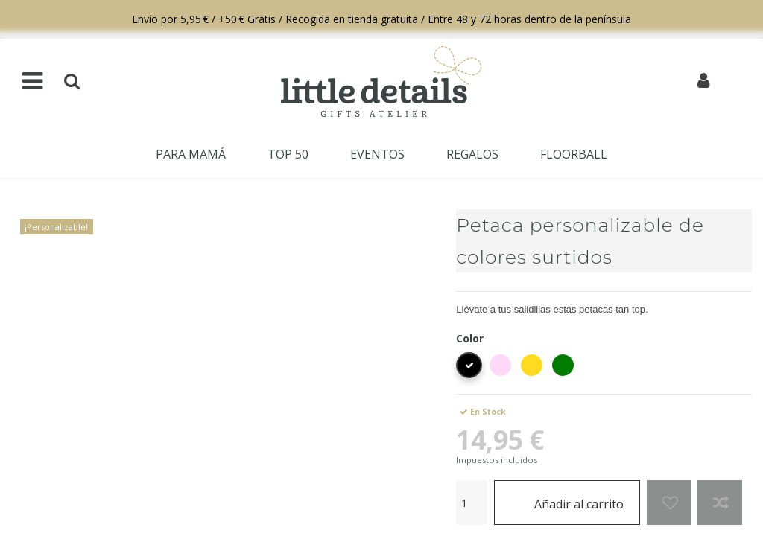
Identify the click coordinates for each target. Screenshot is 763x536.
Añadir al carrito (567, 502)
